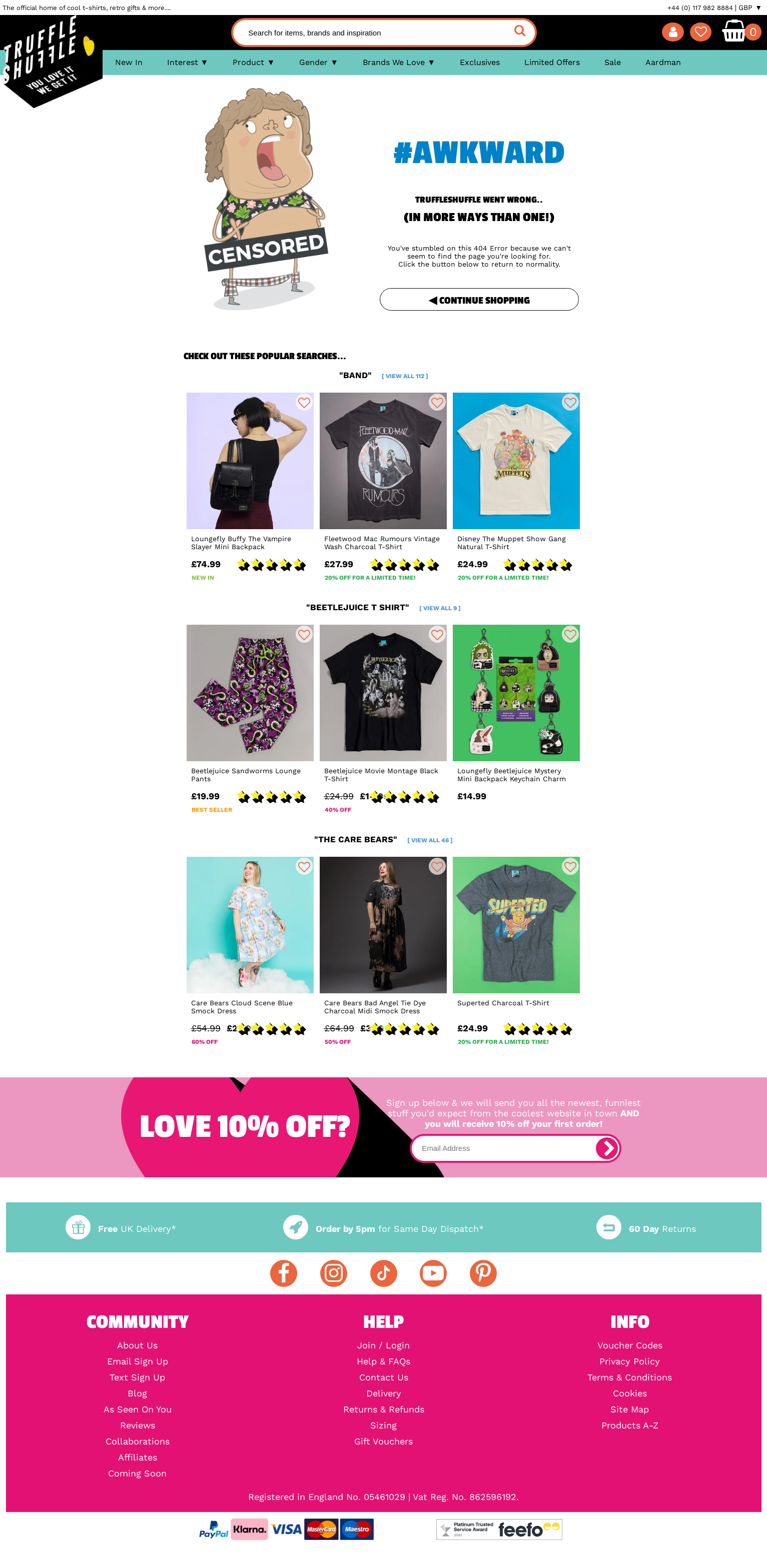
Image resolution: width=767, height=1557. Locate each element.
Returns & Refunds (383, 1409)
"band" (383, 375)
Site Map (629, 1409)
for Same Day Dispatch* (383, 1228)
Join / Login (383, 1345)
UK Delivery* (121, 1228)
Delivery (383, 1393)
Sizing (383, 1425)
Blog (137, 1393)
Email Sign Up (137, 1361)
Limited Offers (552, 62)
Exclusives (480, 62)
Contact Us (383, 1377)
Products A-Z (629, 1425)
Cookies (630, 1393)
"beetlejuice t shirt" (383, 607)
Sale (612, 62)
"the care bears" (383, 839)
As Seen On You (138, 1409)
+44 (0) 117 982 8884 (700, 8)
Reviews (137, 1425)
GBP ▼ (750, 7)
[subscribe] (607, 1148)
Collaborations (138, 1441)
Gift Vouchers (383, 1441)
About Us (137, 1345)
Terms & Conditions (629, 1377)
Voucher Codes (629, 1345)
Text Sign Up (137, 1377)
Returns (645, 1228)
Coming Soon (137, 1473)
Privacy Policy (629, 1361)
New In (129, 62)
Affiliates (137, 1457)
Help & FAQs (383, 1361)
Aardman (663, 62)
